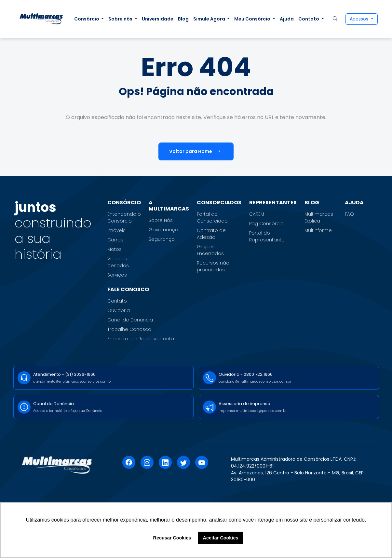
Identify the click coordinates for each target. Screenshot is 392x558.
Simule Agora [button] (209, 19)
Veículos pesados (118, 262)
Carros (115, 240)
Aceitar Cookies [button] (220, 537)
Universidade (157, 19)
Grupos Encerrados (210, 250)
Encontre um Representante (140, 338)
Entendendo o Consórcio (124, 217)
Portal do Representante (267, 236)
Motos (114, 249)
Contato (117, 301)
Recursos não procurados (213, 266)
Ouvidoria (118, 310)
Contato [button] (309, 19)
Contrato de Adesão (211, 233)
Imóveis (116, 230)
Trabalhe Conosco (129, 329)
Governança (163, 229)
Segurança (162, 239)
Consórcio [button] (87, 19)
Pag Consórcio (266, 223)
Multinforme (318, 230)
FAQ (349, 214)
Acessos (360, 19)
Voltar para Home (194, 151)
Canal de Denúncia (130, 320)
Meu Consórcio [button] (252, 19)
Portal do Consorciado (212, 217)
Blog (183, 19)
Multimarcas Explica (318, 217)
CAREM (256, 214)
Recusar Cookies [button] (172, 537)
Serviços (117, 275)
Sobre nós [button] (120, 19)
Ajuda (287, 19)
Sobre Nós (161, 220)
